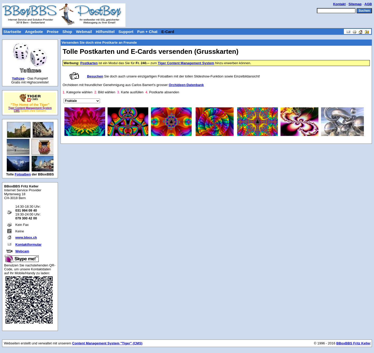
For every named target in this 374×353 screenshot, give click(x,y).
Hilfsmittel (105, 31)
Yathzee (18, 78)
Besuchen (95, 76)
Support (125, 31)
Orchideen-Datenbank (186, 85)
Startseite (12, 31)
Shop (67, 31)
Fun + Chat (147, 31)
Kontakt (339, 4)
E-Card (167, 31)
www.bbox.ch (26, 237)
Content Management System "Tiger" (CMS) (107, 343)
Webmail (84, 31)
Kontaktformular (28, 244)
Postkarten (89, 63)
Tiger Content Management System (186, 63)
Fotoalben (23, 174)
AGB (368, 4)
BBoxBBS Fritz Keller (353, 343)
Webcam (22, 251)
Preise (52, 31)
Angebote (34, 31)
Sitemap (355, 4)
